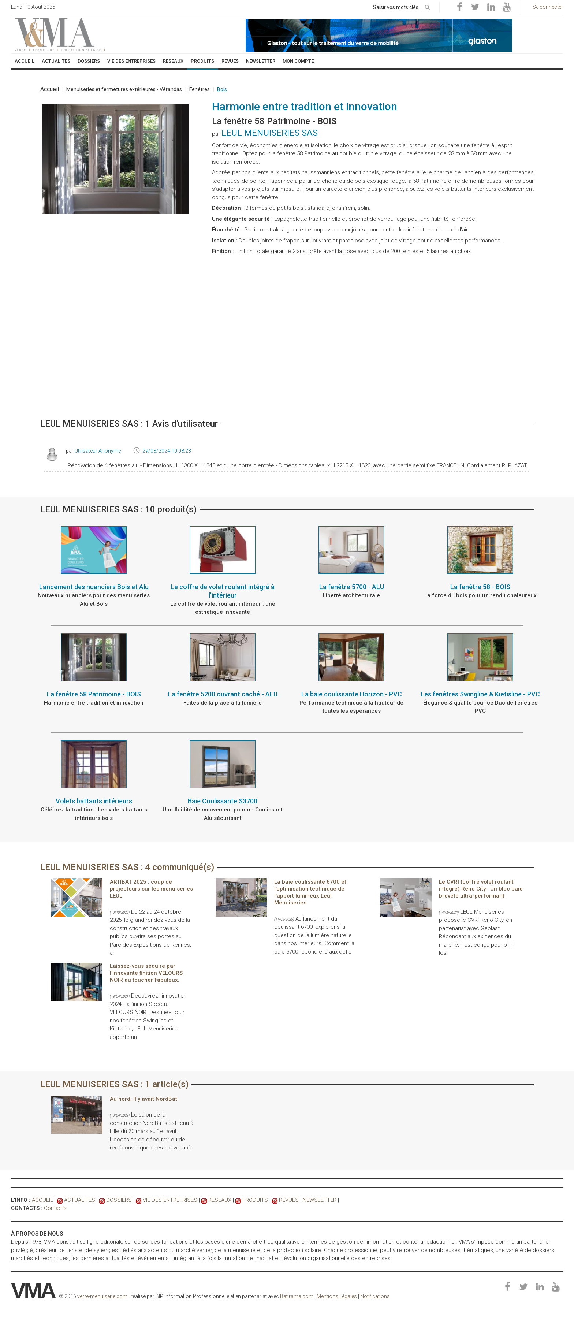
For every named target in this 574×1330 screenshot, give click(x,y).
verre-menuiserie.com (102, 1296)
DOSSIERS (119, 1200)
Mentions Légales (337, 1296)
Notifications (375, 1296)
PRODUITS (255, 1200)
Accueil (49, 89)
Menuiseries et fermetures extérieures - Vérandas (124, 89)
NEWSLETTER (319, 1200)
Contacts (55, 1208)
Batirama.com (296, 1296)
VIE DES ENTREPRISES (170, 1200)
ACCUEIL (42, 1200)
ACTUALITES (79, 1200)
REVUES (289, 1200)
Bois (222, 89)
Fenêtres (199, 89)
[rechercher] (427, 6)
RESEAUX (219, 1200)
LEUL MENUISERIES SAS (269, 133)
